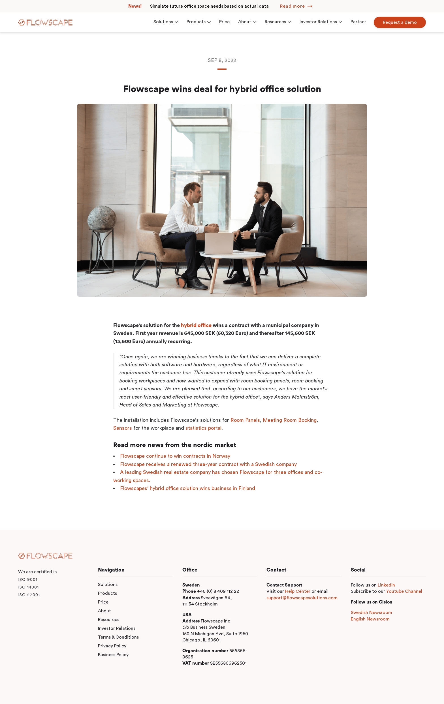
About (104, 611)
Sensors (122, 428)
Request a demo (400, 22)
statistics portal (203, 428)
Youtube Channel (404, 591)
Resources (108, 619)
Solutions (108, 584)
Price (103, 602)
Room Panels (245, 420)
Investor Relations (116, 628)
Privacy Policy (112, 646)
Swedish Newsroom (371, 612)
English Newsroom (370, 619)
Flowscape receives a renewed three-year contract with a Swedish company (208, 464)
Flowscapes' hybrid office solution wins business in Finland (187, 488)
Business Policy (113, 654)
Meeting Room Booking (290, 420)
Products (107, 593)
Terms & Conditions (118, 637)
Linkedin (386, 585)
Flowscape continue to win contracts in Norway (175, 456)
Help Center (297, 591)
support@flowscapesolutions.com (302, 598)
